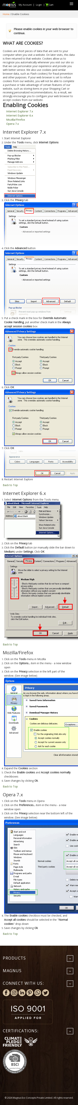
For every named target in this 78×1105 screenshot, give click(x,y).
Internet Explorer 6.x (19, 115)
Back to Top (10, 485)
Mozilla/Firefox (15, 119)
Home (6, 14)
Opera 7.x (12, 124)
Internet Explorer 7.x (19, 111)
